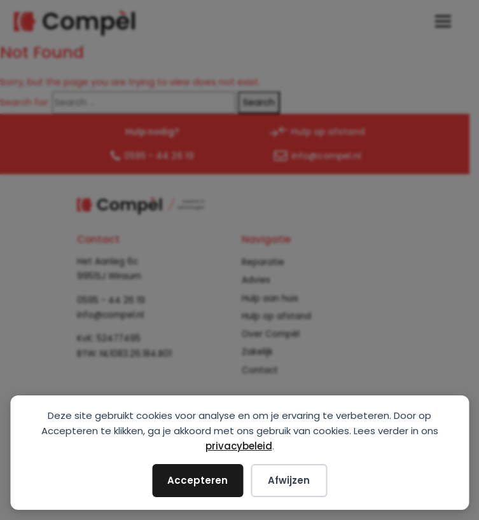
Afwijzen (289, 480)
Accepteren (197, 480)
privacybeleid (238, 446)
